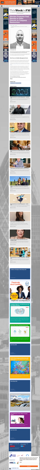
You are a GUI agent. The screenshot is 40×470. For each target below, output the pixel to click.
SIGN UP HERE (12, 446)
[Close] (39, 456)
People (16, 25)
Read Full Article (13, 101)
